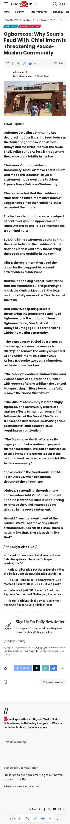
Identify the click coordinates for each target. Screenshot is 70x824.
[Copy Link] (24, 63)
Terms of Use (41, 647)
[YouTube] (54, 809)
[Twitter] (49, 809)
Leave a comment (53, 682)
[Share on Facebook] (12, 63)
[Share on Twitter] (18, 63)
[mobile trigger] (7, 4)
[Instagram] (59, 809)
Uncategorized (29, 26)
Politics (11, 26)
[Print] (30, 63)
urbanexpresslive (21, 72)
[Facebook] (44, 809)
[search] (54, 4)
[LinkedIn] (64, 809)
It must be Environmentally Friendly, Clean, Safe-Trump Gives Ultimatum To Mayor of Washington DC (32, 559)
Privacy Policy (35, 651)
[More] (35, 63)
